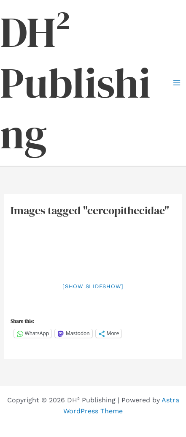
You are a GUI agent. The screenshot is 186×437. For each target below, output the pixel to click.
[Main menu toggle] (176, 83)
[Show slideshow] (93, 286)
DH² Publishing (75, 83)
